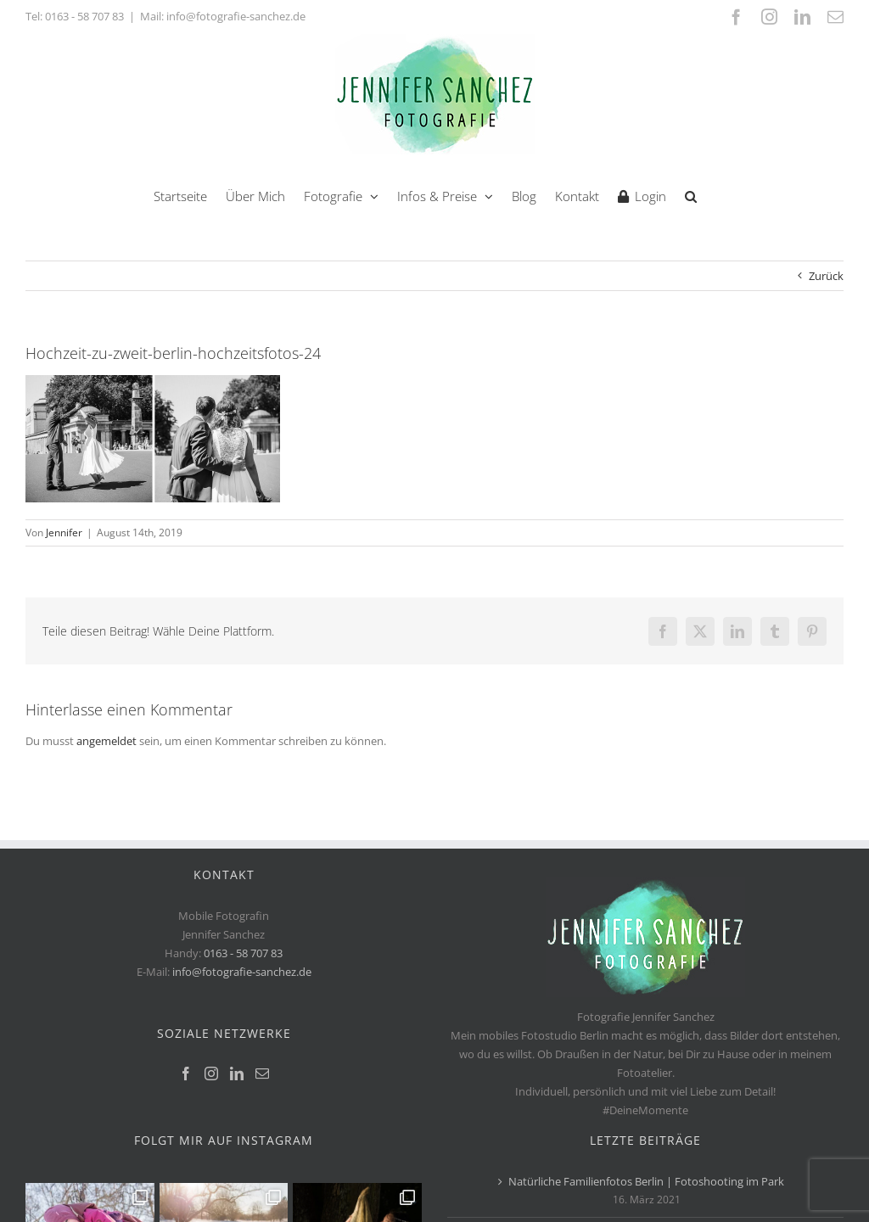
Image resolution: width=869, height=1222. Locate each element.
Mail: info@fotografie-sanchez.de (223, 16)
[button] (691, 195)
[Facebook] (186, 1073)
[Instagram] (211, 1073)
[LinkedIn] (237, 1073)
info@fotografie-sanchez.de (241, 971)
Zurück (826, 275)
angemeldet (106, 740)
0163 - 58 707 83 (84, 16)
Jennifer (64, 532)
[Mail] (262, 1073)
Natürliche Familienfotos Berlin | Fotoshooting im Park (646, 1181)
